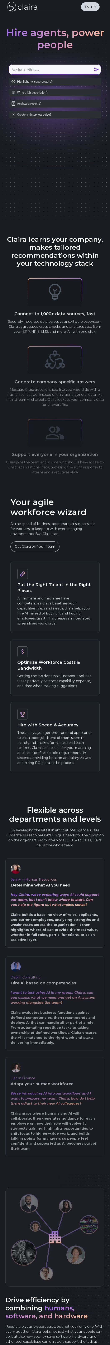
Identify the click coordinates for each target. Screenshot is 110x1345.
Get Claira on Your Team (35, 548)
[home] (21, 6)
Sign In (90, 7)
